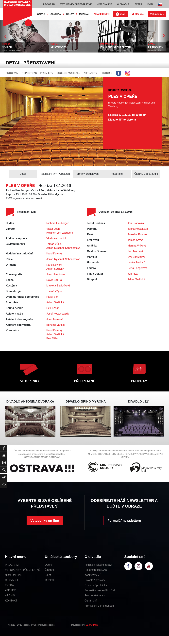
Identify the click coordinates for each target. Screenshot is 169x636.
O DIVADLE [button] (123, 4)
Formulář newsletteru (124, 520)
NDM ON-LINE (13, 575)
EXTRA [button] (138, 4)
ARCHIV (10, 595)
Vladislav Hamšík (56, 238)
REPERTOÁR (29, 72)
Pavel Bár (52, 296)
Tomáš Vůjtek (54, 244)
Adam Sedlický (55, 268)
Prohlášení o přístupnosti (99, 605)
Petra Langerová (137, 268)
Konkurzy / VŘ (92, 575)
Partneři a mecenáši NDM (99, 590)
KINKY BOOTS (66, 47)
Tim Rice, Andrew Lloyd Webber (120, 50)
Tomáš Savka (135, 240)
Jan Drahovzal (136, 223)
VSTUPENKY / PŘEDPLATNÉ (22, 569)
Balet (48, 575)
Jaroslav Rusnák (137, 234)
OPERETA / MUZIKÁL (116, 44)
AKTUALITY (90, 72)
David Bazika (54, 280)
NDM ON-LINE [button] (104, 4)
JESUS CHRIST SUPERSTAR (122, 47)
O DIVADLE (12, 580)
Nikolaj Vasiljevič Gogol (19, 50)
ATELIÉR (10, 590)
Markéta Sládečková (58, 285)
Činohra (49, 569)
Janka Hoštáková (138, 228)
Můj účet (138, 14)
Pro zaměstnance (94, 595)
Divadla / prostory (94, 580)
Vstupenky (157, 14)
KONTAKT (11, 600)
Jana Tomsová (54, 319)
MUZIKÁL (84, 14)
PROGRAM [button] (49, 4)
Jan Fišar (133, 273)
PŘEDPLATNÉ (84, 381)
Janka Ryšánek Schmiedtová (63, 248)
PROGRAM (12, 72)
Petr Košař (52, 308)
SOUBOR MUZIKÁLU (68, 72)
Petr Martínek (135, 251)
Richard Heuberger (57, 223)
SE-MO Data (92, 625)
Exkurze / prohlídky (95, 585)
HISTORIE (106, 72)
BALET (70, 14)
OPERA (41, 14)
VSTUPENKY (29, 381)
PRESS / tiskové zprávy (98, 564)
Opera (48, 564)
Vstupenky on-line (44, 520)
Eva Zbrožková (136, 256)
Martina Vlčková (137, 245)
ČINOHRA (56, 14)
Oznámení (90, 600)
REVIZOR (14, 47)
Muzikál (49, 580)
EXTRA (9, 585)
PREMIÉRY (46, 72)
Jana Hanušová (55, 274)
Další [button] (150, 4)
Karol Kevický (54, 253)
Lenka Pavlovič (136, 262)
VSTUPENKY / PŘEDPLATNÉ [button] (76, 4)
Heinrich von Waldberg (59, 232)
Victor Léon (53, 228)
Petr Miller (52, 338)
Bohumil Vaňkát (55, 324)
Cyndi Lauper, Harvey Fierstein (71, 50)
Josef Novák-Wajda (57, 313)
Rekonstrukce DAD (95, 569)
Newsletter (101, 14)
